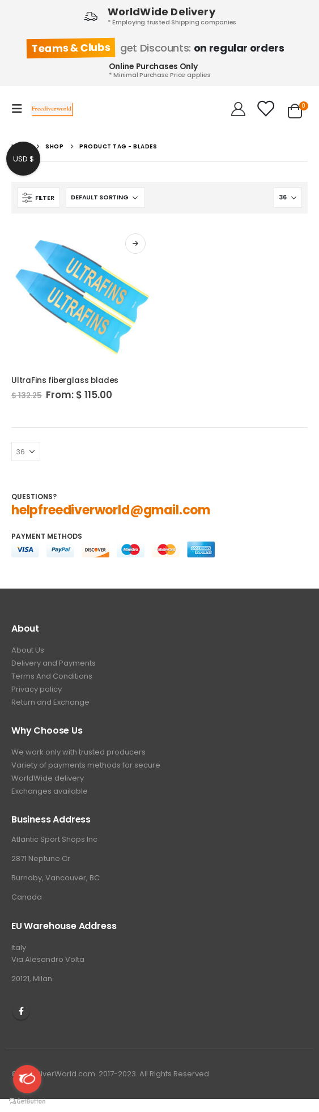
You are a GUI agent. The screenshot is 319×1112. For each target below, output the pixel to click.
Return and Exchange (50, 702)
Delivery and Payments (53, 663)
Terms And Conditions (51, 676)
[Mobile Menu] (20, 108)
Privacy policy (36, 689)
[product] (82, 296)
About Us (27, 650)
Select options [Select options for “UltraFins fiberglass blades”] (135, 243)
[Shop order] (105, 198)
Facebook (20, 1011)
